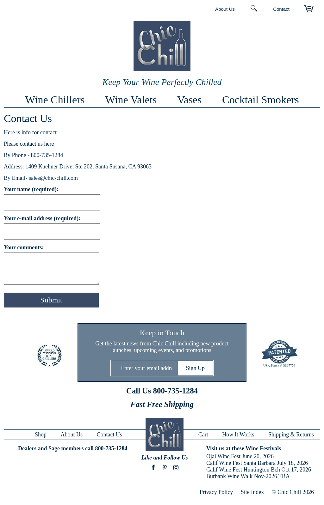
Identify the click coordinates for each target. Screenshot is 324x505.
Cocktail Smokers (260, 100)
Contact (281, 9)
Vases (189, 100)
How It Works (238, 434)
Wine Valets (131, 100)
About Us (225, 9)
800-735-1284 (47, 155)
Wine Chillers (54, 100)
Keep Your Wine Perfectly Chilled (162, 82)
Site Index (252, 492)
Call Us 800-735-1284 (162, 390)
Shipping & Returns (291, 434)
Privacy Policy (216, 492)
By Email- (16, 178)
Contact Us (109, 434)
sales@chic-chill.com (53, 178)
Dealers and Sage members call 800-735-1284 (72, 448)
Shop (41, 434)
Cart (203, 434)
